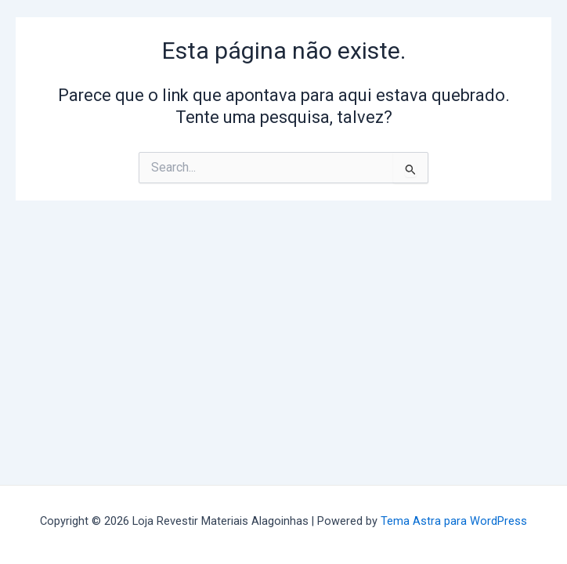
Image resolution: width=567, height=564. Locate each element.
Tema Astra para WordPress (454, 521)
